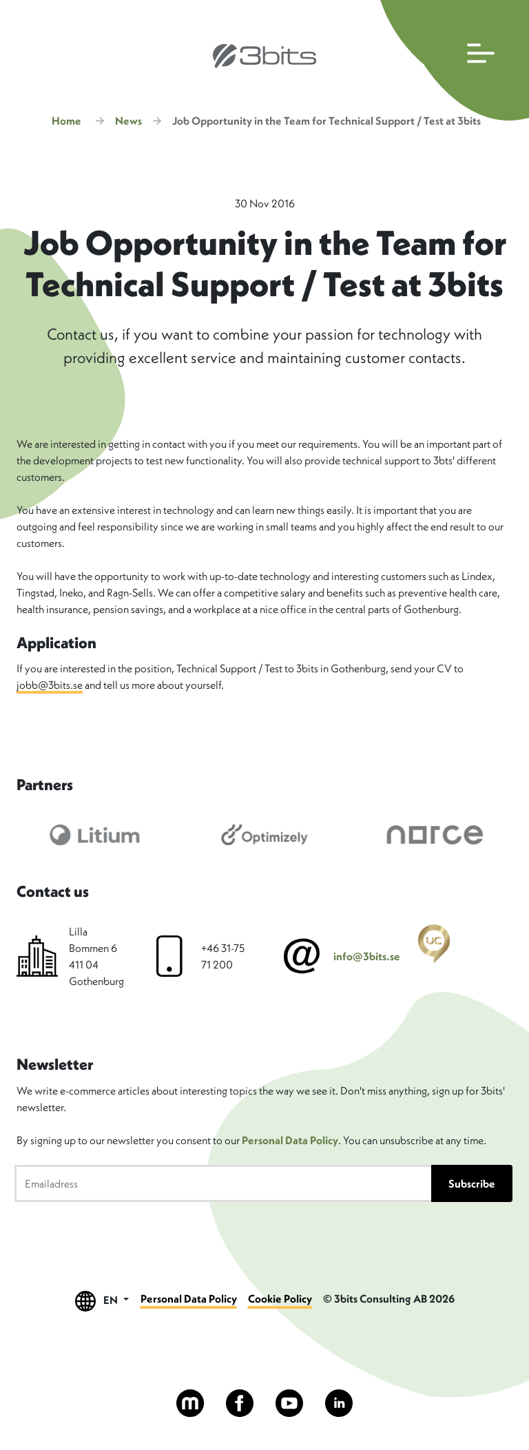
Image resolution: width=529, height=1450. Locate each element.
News (128, 120)
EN (102, 1301)
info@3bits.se (366, 956)
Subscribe (471, 1183)
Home (66, 120)
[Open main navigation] (451, 60)
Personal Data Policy (290, 1140)
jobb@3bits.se (50, 685)
